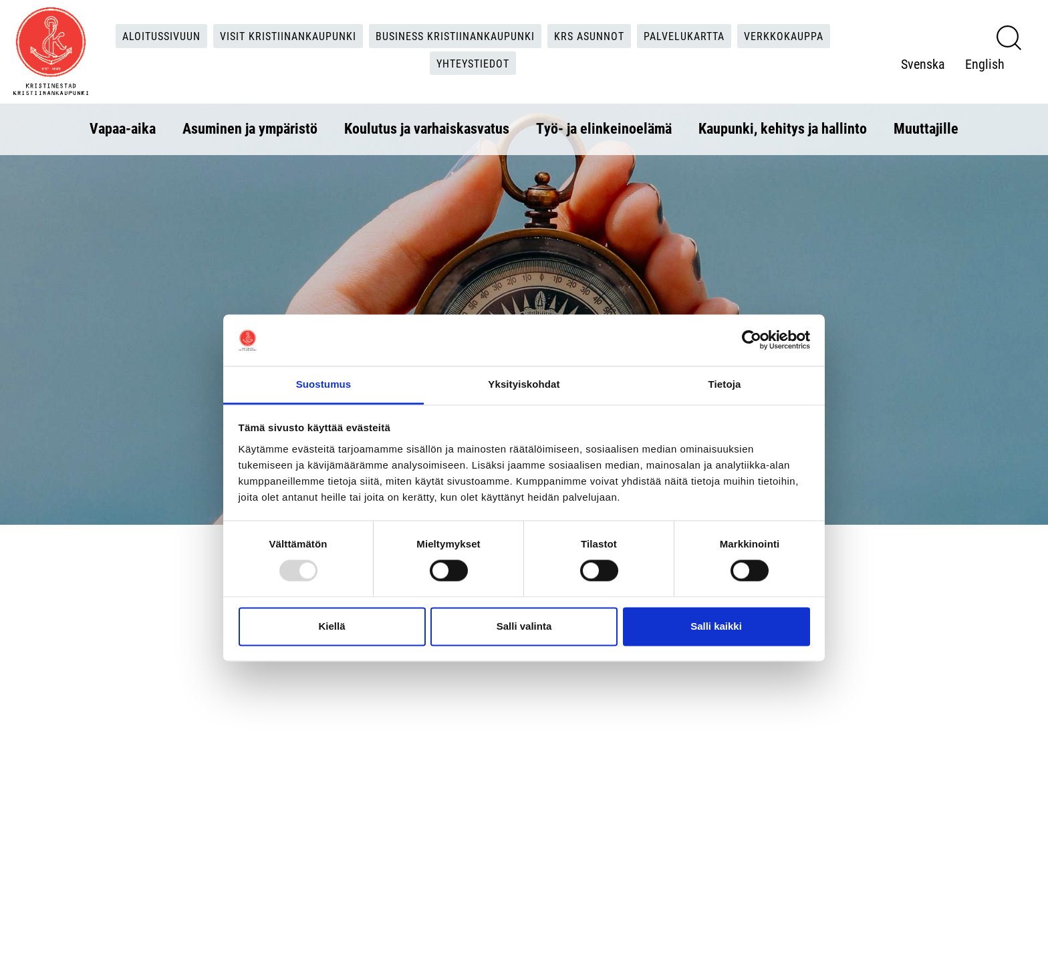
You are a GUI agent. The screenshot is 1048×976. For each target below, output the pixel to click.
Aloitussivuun (161, 36)
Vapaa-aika (123, 128)
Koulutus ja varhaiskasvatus (426, 128)
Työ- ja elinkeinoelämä (604, 128)
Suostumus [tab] (324, 384)
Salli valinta (524, 626)
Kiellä (331, 626)
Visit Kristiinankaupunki (288, 36)
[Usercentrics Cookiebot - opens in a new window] (751, 340)
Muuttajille (926, 128)
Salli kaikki (716, 626)
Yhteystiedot (472, 63)
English (985, 63)
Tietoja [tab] (724, 384)
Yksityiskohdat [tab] (523, 384)
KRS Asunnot (589, 36)
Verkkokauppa (783, 36)
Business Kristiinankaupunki (455, 36)
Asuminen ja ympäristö (249, 128)
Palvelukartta (684, 36)
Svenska (923, 63)
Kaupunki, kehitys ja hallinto (782, 128)
